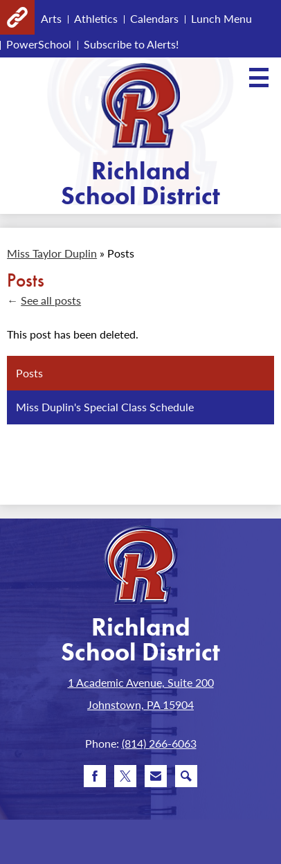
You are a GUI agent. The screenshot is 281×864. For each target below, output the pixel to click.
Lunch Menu (221, 18)
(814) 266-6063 (159, 743)
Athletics (96, 18)
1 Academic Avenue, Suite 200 (141, 682)
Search (186, 779)
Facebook (95, 779)
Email (156, 779)
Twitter (125, 779)
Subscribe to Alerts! (131, 44)
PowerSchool (38, 44)
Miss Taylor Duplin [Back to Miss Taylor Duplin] (52, 253)
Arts (51, 18)
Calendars (154, 18)
